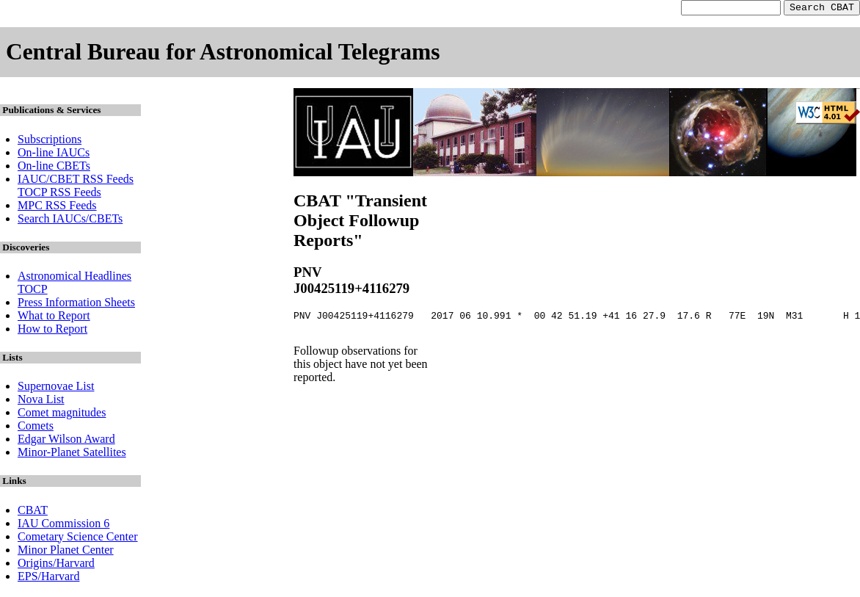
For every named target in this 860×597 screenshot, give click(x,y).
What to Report (54, 317)
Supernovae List (56, 388)
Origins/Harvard (56, 565)
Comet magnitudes (62, 414)
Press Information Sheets (76, 304)
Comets (36, 427)
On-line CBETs (54, 168)
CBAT (33, 512)
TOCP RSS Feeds (59, 194)
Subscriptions (49, 141)
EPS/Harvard (48, 578)
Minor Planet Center (66, 552)
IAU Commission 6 (63, 525)
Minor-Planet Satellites (72, 454)
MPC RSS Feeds (57, 207)
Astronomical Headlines (74, 278)
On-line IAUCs (54, 154)
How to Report (52, 331)
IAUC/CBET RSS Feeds (76, 181)
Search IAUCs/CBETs (70, 220)
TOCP (33, 291)
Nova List (41, 401)
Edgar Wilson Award (66, 441)
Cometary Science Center (78, 538)
